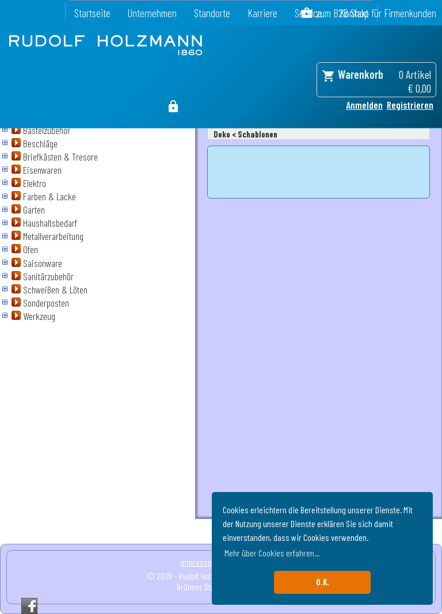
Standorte (212, 13)
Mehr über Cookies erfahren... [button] (271, 552)
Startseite (92, 13)
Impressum (199, 561)
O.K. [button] (322, 582)
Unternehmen (152, 13)
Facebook (29, 606)
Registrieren (410, 104)
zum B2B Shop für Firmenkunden (376, 13)
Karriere (262, 13)
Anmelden (364, 104)
